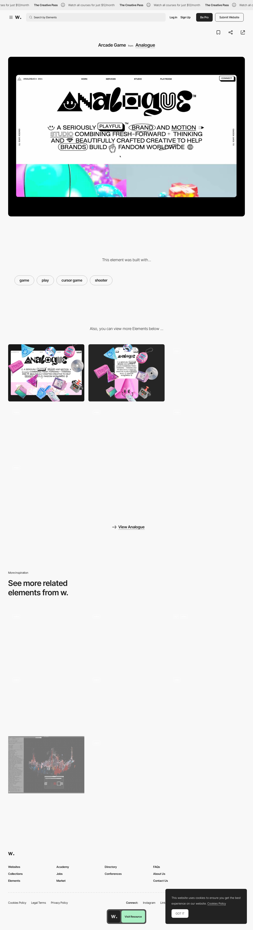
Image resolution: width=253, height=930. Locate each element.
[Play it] (126, 638)
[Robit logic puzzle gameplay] (126, 700)
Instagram (149, 902)
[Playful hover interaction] (46, 638)
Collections (15, 873)
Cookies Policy (17, 902)
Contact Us (160, 880)
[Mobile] (126, 372)
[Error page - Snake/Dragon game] (126, 764)
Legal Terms (38, 902)
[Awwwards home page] (114, 916)
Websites (14, 867)
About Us (159, 873)
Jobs (59, 873)
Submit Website (229, 17)
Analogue (145, 45)
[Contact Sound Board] (46, 431)
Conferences (113, 873)
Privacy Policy (59, 902)
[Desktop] (46, 372)
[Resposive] (46, 486)
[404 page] (46, 701)
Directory (111, 867)
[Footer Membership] (207, 370)
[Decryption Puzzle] (46, 764)
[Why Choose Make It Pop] (207, 701)
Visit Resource (133, 916)
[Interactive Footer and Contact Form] (207, 638)
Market (61, 880)
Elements (14, 880)
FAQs (156, 867)
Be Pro (204, 17)
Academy (62, 867)
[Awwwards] (18, 17)
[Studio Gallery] (126, 431)
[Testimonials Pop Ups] (207, 431)
